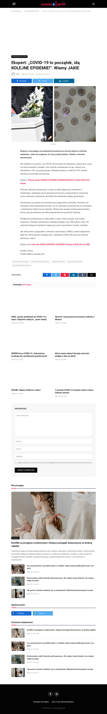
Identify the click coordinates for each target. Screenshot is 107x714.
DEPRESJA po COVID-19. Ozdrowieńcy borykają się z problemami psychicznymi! (29, 354)
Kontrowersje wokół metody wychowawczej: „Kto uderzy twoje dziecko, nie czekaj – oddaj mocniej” (61, 579)
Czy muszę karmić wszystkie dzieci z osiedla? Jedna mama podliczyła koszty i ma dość (60, 567)
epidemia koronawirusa (40, 262)
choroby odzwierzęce (20, 262)
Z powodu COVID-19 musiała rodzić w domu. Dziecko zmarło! (74, 391)
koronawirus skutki (75, 262)
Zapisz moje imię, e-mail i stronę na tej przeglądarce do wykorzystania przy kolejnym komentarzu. (54, 463)
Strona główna (41, 702)
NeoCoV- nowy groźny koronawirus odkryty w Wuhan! (74, 318)
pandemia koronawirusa (22, 265)
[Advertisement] (53, 33)
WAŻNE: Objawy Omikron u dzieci (26, 390)
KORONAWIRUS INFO (19, 56)
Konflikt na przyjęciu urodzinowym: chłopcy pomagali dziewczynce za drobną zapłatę (51, 544)
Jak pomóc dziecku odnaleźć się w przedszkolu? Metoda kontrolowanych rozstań (60, 590)
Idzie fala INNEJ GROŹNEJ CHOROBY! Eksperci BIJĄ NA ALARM (60, 244)
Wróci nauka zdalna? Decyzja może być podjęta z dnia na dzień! (72, 354)
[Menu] (14, 4)
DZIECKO (15, 538)
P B (18, 74)
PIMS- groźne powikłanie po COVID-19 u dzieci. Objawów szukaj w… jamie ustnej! (28, 318)
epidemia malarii (58, 262)
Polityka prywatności (63, 702)
